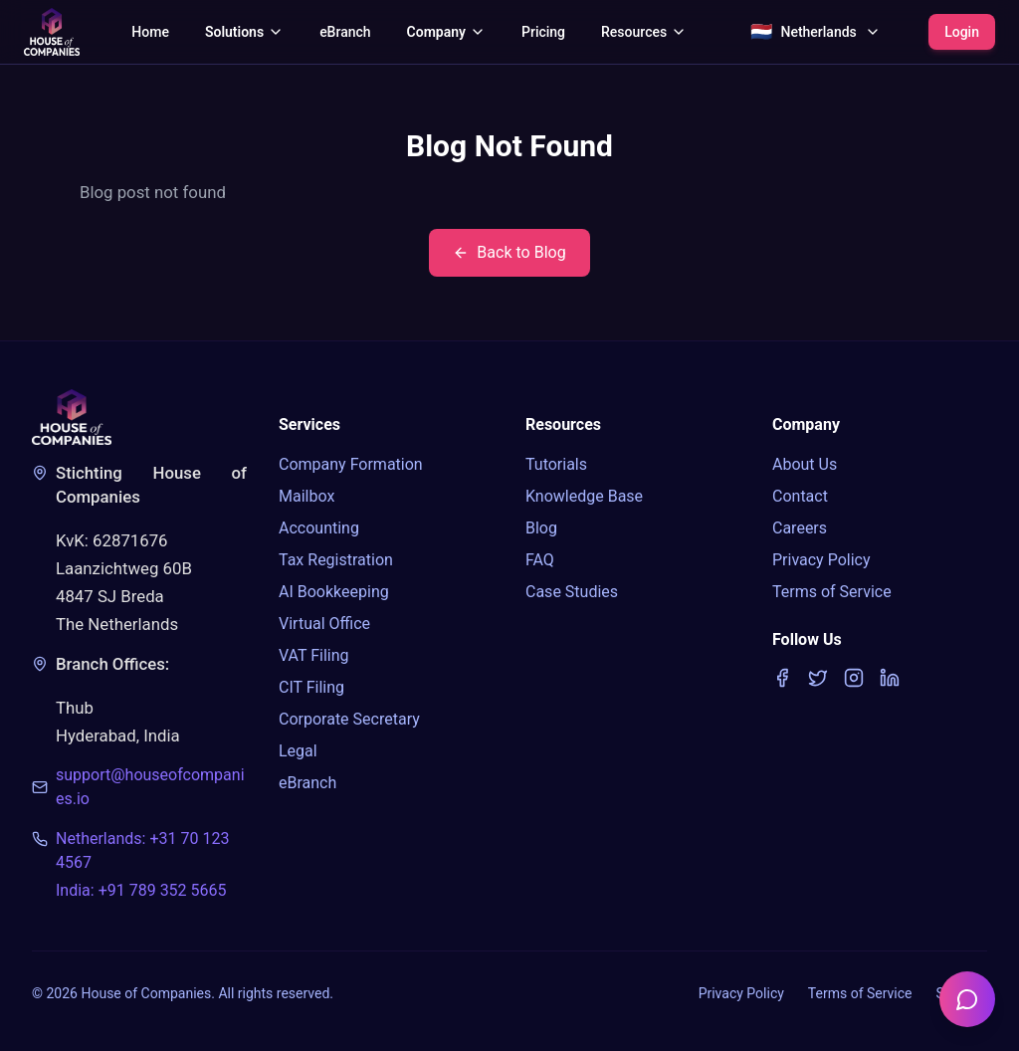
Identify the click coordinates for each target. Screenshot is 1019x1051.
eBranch (344, 32)
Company (446, 32)
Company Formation (351, 464)
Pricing (543, 32)
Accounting (319, 528)
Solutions (244, 32)
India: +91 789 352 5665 (141, 890)
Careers (799, 528)
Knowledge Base (584, 496)
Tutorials (556, 464)
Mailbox (306, 496)
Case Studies (571, 591)
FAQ (539, 559)
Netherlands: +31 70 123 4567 (142, 850)
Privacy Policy (821, 559)
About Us (804, 464)
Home (150, 32)
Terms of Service (832, 591)
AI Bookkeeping (334, 591)
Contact (800, 496)
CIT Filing (311, 687)
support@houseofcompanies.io (150, 786)
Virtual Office (324, 623)
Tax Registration (336, 559)
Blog (541, 528)
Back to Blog (509, 252)
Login (961, 32)
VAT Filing (314, 655)
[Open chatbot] (967, 999)
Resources (644, 32)
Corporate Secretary (349, 719)
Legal (298, 750)
